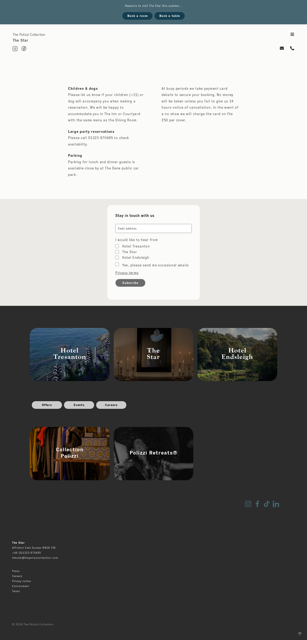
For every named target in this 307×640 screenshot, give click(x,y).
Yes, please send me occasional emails (155, 265)
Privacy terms (127, 273)
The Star (129, 252)
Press (16, 571)
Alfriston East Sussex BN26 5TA (34, 547)
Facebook (257, 503)
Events (79, 405)
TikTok (266, 503)
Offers (47, 405)
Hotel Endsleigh (135, 257)
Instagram (248, 503)
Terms (16, 591)
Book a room (137, 16)
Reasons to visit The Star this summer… (153, 6)
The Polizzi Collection (29, 34)
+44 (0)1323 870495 (26, 552)
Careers (111, 405)
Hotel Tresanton (136, 246)
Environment (20, 586)
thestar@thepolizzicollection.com (35, 558)
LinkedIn (275, 503)
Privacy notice (21, 581)
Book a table (169, 16)
